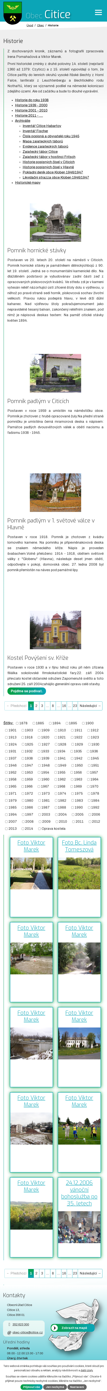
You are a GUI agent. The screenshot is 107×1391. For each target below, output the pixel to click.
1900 (90, 723)
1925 (29, 744)
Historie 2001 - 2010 (31, 110)
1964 (94, 779)
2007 (13, 821)
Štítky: (8, 723)
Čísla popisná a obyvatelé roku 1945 (51, 136)
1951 (95, 765)
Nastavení (77, 1387)
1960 (45, 779)
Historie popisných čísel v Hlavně (48, 167)
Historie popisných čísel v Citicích (49, 162)
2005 (79, 814)
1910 (62, 730)
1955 (61, 772)
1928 (62, 744)
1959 (29, 779)
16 (64, 706)
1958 (13, 779)
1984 (95, 800)
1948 (46, 765)
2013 (13, 829)
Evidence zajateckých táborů (45, 146)
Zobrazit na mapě (74, 1327)
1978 (95, 793)
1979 (13, 800)
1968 (61, 786)
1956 (78, 772)
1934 (61, 751)
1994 (13, 814)
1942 (78, 758)
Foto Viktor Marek (31, 846)
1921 (62, 737)
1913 (12, 737)
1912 (95, 730)
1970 (94, 786)
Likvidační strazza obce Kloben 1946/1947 (56, 177)
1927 (46, 744)
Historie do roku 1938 (32, 100)
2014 (29, 829)
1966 (28, 786)
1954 (45, 772)
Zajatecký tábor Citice (40, 152)
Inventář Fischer (35, 131)
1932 (29, 751)
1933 (45, 751)
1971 (13, 793)
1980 (29, 800)
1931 (12, 751)
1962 (62, 779)
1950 (79, 765)
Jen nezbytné (55, 1387)
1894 (56, 723)
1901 (13, 730)
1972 (29, 793)
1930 (95, 744)
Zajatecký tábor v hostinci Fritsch (49, 157)
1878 (23, 723)
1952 (13, 772)
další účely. (87, 1370)
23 (75, 706)
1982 (62, 800)
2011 (80, 821)
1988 (62, 807)
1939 (45, 758)
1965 (12, 786)
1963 (78, 779)
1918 (29, 737)
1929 (79, 744)
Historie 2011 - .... (29, 115)
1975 (79, 793)
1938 (29, 758)
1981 (46, 800)
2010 (63, 821)
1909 (45, 730)
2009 (46, 821)
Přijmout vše (31, 1387)
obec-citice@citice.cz (25, 1332)
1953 (29, 772)
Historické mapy (27, 183)
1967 (45, 786)
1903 (29, 730)
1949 (62, 765)
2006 (96, 814)
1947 (29, 765)
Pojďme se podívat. (27, 691)
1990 (79, 807)
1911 (78, 730)
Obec (40, 25)
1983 (79, 800)
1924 (13, 744)
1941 (62, 758)
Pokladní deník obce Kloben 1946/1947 (53, 172)
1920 (45, 737)
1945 (95, 758)
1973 (46, 793)
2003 (46, 814)
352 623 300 (18, 1324)
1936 (94, 751)
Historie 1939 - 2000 (31, 105)
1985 (13, 807)
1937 (13, 758)
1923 (95, 737)
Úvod (30, 25)
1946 (13, 765)
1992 (95, 807)
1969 (78, 786)
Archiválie (22, 121)
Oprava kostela (54, 829)
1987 (45, 807)
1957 (94, 772)
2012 (96, 821)
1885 (40, 723)
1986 (29, 807)
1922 (78, 737)
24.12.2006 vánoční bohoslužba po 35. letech (79, 1193)
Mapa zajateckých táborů (43, 141)
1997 (29, 814)
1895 (73, 723)
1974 (62, 793)
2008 (29, 821)
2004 (62, 814)
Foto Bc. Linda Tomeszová (79, 846)
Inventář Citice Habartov (42, 126)
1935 (78, 751)
